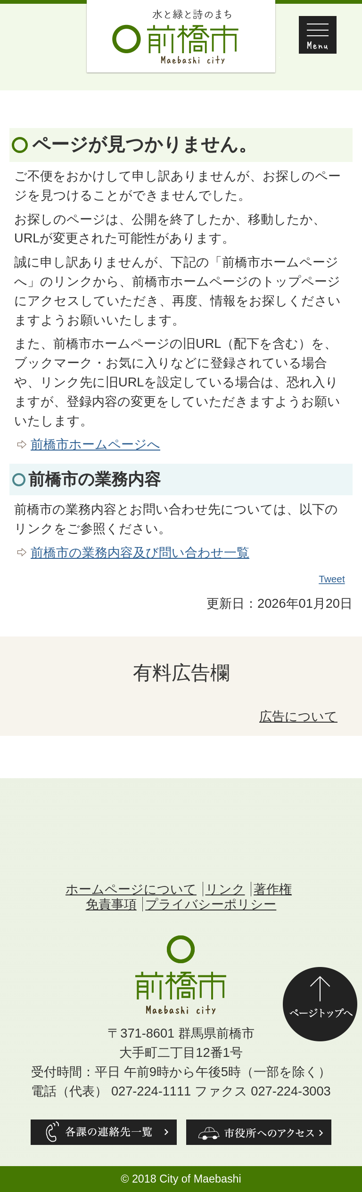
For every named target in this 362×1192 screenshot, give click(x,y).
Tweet (332, 579)
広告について (298, 716)
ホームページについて (131, 889)
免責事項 (111, 904)
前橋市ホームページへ (95, 444)
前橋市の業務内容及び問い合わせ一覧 (140, 552)
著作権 (273, 889)
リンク (225, 889)
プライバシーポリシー (210, 904)
